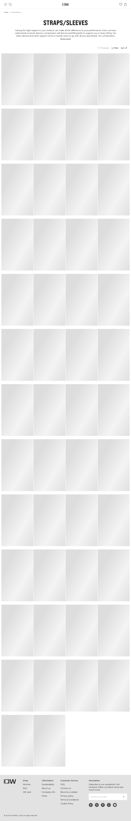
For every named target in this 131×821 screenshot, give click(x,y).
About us (46, 788)
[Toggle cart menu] (125, 4)
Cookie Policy (66, 806)
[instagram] (97, 805)
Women (26, 784)
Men (25, 788)
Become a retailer (69, 792)
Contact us (65, 788)
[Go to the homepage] (65, 4)
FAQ (62, 784)
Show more (65, 39)
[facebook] (91, 805)
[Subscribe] (123, 796)
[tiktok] (109, 805)
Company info (48, 792)
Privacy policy (67, 796)
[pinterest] (103, 805)
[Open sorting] (125, 48)
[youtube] (115, 805)
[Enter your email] (104, 796)
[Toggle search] (10, 4)
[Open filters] (114, 48)
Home (6, 12)
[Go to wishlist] (120, 4)
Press (44, 796)
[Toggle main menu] (5, 4)
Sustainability (48, 784)
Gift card (27, 792)
